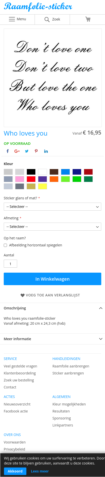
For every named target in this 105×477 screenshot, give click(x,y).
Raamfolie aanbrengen (70, 366)
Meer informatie (17, 338)
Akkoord (15, 471)
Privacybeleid (14, 449)
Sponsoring (61, 418)
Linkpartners (62, 425)
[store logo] (52, 8)
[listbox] (52, 180)
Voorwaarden (15, 442)
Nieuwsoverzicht (17, 404)
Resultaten (61, 411)
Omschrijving (15, 308)
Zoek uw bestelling (19, 380)
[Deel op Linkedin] (46, 151)
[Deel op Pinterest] (36, 151)
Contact (10, 387)
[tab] (52, 308)
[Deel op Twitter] (27, 151)
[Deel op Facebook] (7, 151)
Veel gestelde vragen (20, 366)
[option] (8, 172)
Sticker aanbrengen (68, 373)
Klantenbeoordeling (20, 373)
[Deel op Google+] (17, 151)
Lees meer (40, 471)
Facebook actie (16, 411)
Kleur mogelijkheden (69, 404)
